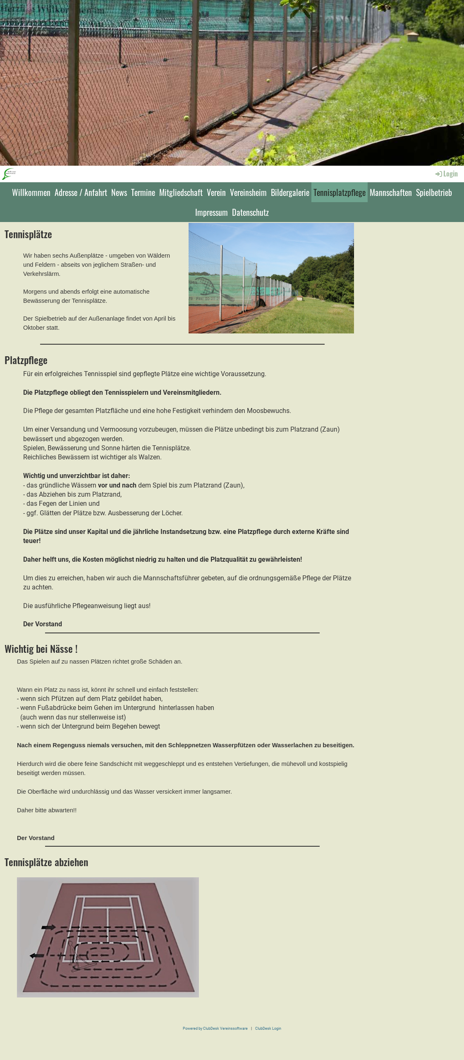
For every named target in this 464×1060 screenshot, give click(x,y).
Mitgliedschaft (181, 192)
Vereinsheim (248, 192)
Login (446, 174)
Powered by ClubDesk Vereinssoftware (215, 1028)
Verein (216, 192)
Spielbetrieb (434, 192)
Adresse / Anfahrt (81, 192)
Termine (143, 192)
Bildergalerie (290, 192)
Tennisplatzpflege (339, 192)
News (119, 192)
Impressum (211, 212)
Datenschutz (250, 212)
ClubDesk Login (268, 1028)
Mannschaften (391, 192)
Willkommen (31, 192)
